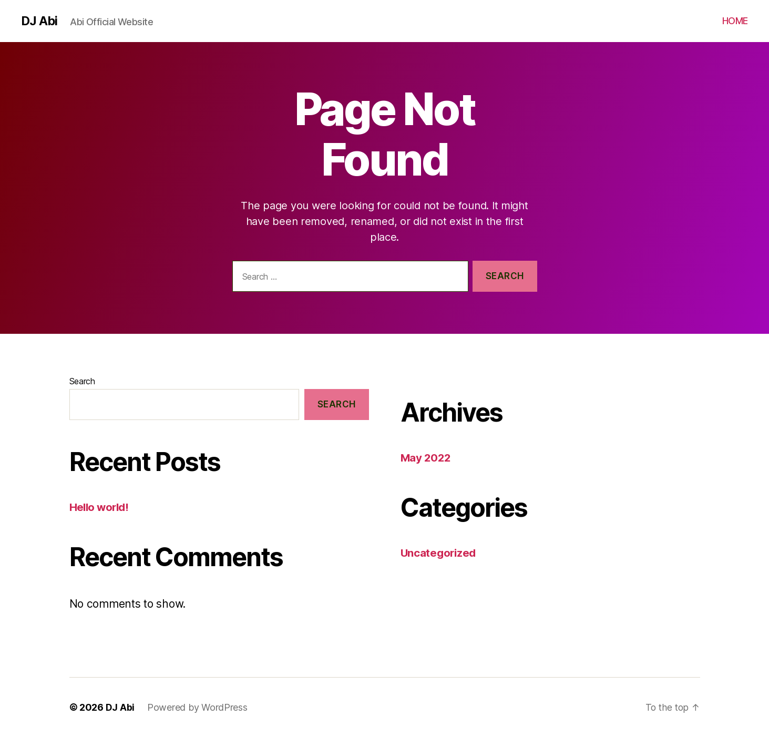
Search (82, 381)
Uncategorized (440, 552)
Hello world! (100, 507)
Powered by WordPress (197, 707)
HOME (735, 20)
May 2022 (427, 457)
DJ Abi (39, 21)
